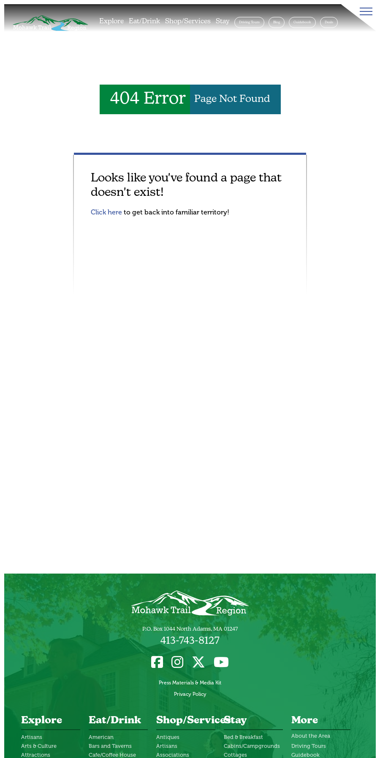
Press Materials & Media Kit (190, 683)
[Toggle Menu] (364, 11)
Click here (106, 212)
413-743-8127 (190, 641)
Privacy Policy (190, 694)
